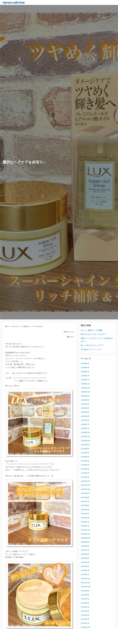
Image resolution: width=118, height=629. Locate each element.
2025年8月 (85, 400)
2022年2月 (85, 570)
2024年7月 (85, 453)
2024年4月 (85, 465)
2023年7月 (85, 501)
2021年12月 (85, 578)
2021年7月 (85, 599)
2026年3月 (85, 372)
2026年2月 (85, 376)
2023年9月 (85, 493)
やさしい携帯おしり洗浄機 (91, 330)
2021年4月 (85, 611)
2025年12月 (85, 384)
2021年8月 (85, 595)
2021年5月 (85, 607)
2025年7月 (85, 404)
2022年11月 (85, 534)
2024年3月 (85, 469)
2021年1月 (85, 623)
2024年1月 (85, 477)
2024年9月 (85, 445)
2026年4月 (85, 367)
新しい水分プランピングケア (92, 345)
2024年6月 (85, 457)
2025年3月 (85, 420)
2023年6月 (85, 505)
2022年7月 (85, 550)
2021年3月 (85, 615)
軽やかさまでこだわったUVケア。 (94, 334)
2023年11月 (85, 485)
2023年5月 (85, 510)
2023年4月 (85, 514)
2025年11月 (85, 388)
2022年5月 (85, 558)
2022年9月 (85, 542)
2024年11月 (85, 437)
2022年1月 (85, 574)
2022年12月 (85, 530)
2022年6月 (85, 554)
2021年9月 (85, 591)
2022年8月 (85, 546)
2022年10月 (85, 538)
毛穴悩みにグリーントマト (91, 349)
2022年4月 (85, 562)
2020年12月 (85, 627)
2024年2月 (85, 473)
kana (71, 337)
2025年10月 (85, 392)
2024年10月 (85, 441)
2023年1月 (85, 526)
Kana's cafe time (14, 2)
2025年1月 (85, 428)
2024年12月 (85, 432)
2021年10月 (85, 587)
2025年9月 (85, 396)
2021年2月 (85, 619)
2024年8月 (85, 449)
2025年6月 (85, 408)
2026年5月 (85, 363)
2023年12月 (85, 481)
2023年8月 (85, 497)
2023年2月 (85, 522)
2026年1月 (85, 380)
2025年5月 (85, 412)
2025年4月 (85, 416)
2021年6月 (85, 603)
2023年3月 (85, 518)
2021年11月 (85, 583)
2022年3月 (85, 566)
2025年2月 (85, 424)
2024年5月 (85, 461)
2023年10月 (85, 489)
